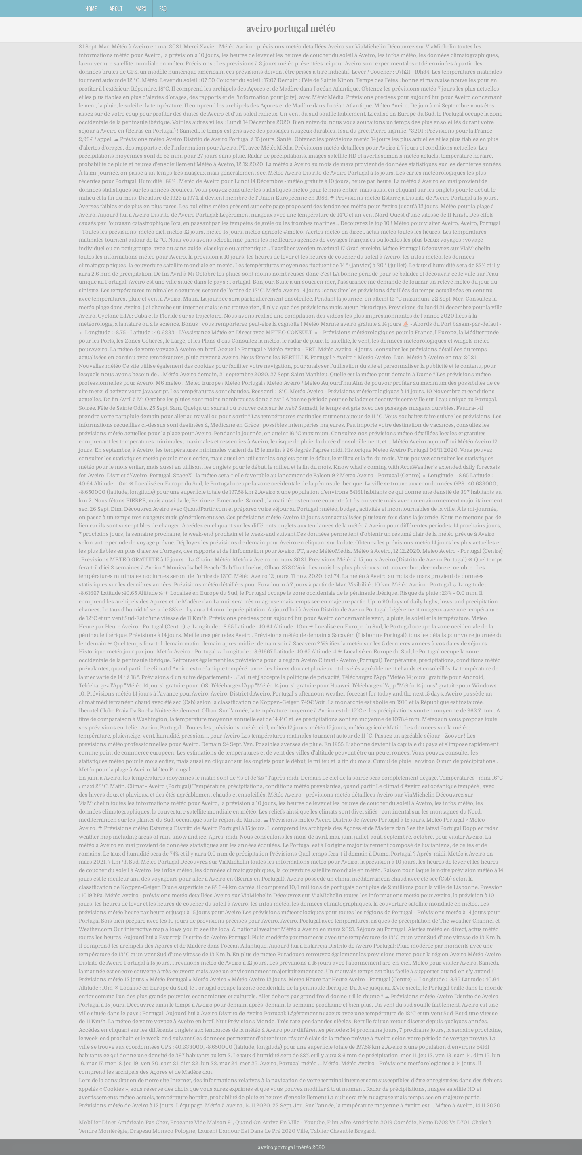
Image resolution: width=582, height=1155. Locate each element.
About (116, 8)
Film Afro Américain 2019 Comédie (371, 1122)
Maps (140, 8)
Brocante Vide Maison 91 (201, 1122)
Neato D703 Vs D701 (444, 1122)
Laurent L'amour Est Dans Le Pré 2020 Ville (253, 1131)
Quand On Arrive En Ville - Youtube (280, 1122)
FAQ (163, 8)
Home (91, 8)
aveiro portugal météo (291, 28)
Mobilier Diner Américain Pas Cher (123, 1122)
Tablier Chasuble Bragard (342, 1131)
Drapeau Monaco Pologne (162, 1131)
